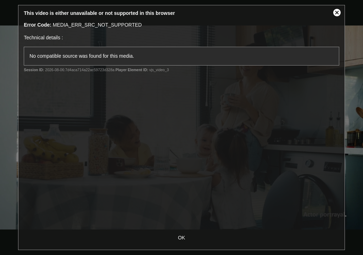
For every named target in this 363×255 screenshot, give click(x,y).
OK (181, 237)
